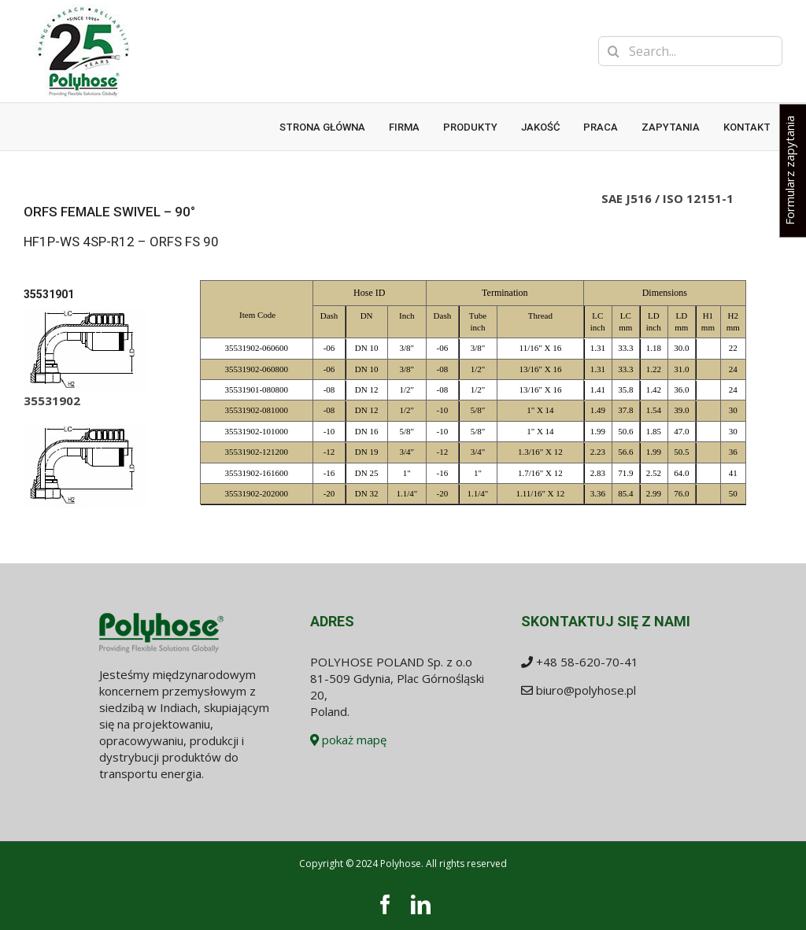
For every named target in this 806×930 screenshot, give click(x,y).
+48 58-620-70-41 (587, 662)
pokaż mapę (348, 739)
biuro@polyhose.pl (586, 690)
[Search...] (690, 51)
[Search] (613, 51)
